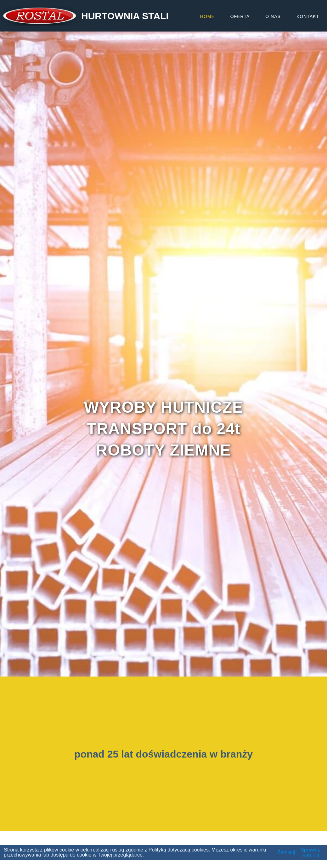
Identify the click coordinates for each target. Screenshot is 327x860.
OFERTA (240, 16)
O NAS (273, 16)
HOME (207, 16)
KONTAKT (307, 16)
